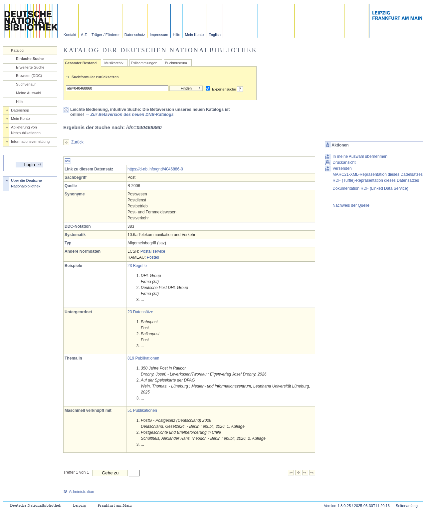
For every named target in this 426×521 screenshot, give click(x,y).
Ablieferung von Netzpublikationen (26, 130)
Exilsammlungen (144, 63)
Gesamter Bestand (81, 63)
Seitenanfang (407, 506)
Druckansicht (343, 162)
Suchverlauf (26, 84)
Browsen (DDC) (29, 76)
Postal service (152, 251)
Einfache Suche (30, 59)
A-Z (84, 35)
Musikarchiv (113, 63)
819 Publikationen (143, 358)
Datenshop (20, 110)
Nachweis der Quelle (350, 205)
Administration (78, 491)
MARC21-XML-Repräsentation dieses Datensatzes (377, 174)
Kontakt (70, 35)
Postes (153, 257)
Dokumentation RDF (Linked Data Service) (370, 188)
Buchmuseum (176, 63)
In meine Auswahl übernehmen (359, 156)
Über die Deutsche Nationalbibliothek (26, 183)
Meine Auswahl (28, 93)
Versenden (341, 168)
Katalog (17, 50)
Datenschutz (134, 35)
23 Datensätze (140, 312)
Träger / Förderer (106, 35)
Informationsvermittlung (30, 141)
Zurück (77, 142)
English (214, 35)
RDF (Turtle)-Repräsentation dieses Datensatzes (375, 180)
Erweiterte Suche (30, 67)
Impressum (159, 35)
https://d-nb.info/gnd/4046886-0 (155, 169)
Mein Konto (194, 35)
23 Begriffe (137, 265)
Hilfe (176, 35)
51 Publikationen (142, 410)
